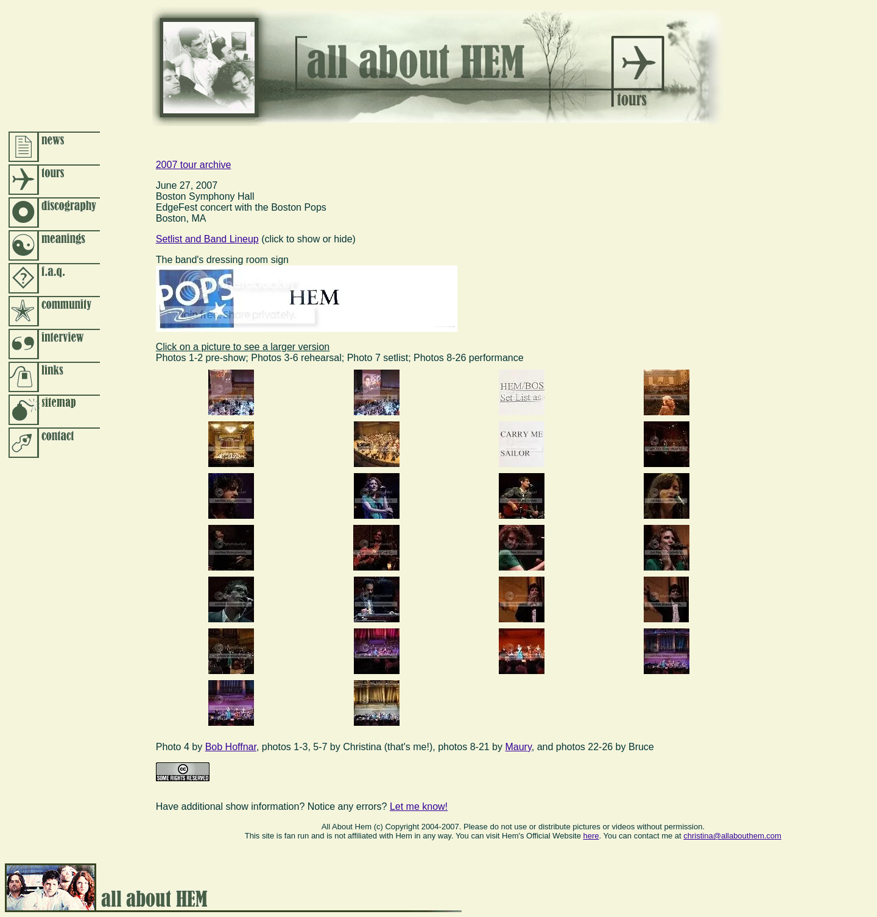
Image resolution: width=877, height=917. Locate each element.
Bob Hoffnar (230, 747)
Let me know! (419, 806)
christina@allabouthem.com (732, 835)
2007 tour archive (193, 165)
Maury (518, 747)
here (591, 835)
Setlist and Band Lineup (207, 239)
